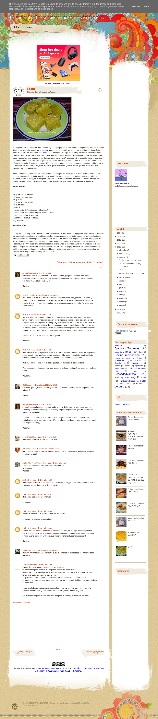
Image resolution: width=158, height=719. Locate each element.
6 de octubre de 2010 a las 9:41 (40, 273)
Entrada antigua (25, 651)
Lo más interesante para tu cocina (58, 83)
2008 (119, 313)
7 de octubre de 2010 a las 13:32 (47, 449)
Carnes (127, 351)
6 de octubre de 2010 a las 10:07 (47, 295)
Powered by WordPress (15, 706)
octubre (122, 257)
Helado (117, 366)
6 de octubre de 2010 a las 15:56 (45, 437)
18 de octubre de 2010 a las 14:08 (39, 511)
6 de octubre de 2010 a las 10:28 (39, 350)
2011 (119, 243)
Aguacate (118, 345)
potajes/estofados (128, 381)
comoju (25, 273)
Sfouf (121, 270)
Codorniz (117, 358)
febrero (122, 302)
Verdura (119, 386)
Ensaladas (119, 360)
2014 (119, 233)
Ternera (130, 384)
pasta (130, 368)
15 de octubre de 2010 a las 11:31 (54, 463)
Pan (123, 368)
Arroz (117, 352)
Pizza (117, 378)
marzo (122, 298)
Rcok (24, 315)
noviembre (123, 254)
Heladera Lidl (136, 363)
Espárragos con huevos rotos (130, 260)
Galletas (138, 360)
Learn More (136, 6)
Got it (147, 6)
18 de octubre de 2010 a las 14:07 (39, 494)
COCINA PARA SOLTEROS (38, 703)
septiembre (123, 277)
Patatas (141, 368)
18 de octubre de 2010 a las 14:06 (39, 480)
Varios (139, 383)
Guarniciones (120, 363)
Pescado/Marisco (125, 373)
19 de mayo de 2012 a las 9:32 (41, 565)
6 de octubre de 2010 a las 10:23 (39, 315)
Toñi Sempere (27, 385)
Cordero (139, 358)
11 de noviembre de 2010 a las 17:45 (45, 550)
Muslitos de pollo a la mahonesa (131, 273)
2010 (119, 247)
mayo (121, 291)
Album (28, 27)
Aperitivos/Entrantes (127, 348)
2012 (119, 240)
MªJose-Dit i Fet (28, 449)
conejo (128, 358)
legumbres (139, 366)
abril (121, 295)
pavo (135, 371)
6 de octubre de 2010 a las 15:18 (45, 385)
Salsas (143, 381)
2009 (119, 309)
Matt (60, 703)
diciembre (123, 250)
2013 (119, 237)
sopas (121, 383)
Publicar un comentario (21, 603)
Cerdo (141, 352)
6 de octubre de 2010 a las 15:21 (40, 405)
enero (121, 305)
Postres (53, 92)
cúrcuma (45, 150)
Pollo (127, 377)
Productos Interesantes (123, 404)
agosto (122, 281)
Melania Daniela (29, 295)
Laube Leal (27, 550)
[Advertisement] (58, 40)
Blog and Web (83, 703)
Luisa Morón (27, 437)
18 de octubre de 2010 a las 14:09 (39, 528)
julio (121, 284)
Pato (116, 371)
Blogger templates (69, 703)
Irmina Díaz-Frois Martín (32, 463)
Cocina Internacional (42, 92)
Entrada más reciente (95, 651)
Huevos (128, 366)
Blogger (34, 705)
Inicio (16, 27)
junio (121, 288)
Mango (117, 368)
